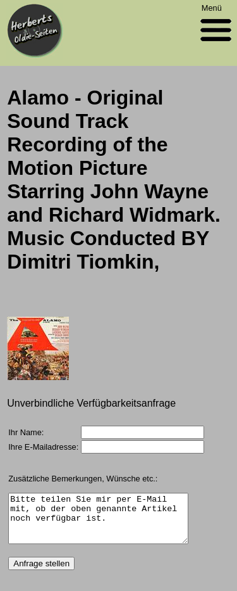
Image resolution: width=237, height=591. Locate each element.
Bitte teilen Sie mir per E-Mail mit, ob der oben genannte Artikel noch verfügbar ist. (98, 523)
